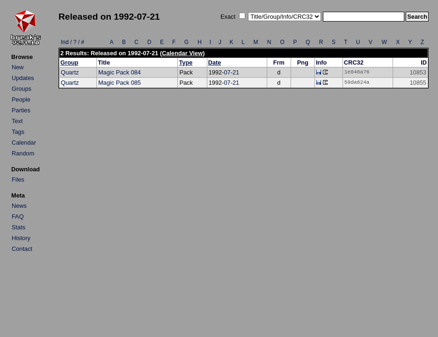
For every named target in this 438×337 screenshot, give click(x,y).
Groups (21, 88)
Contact (22, 248)
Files (18, 179)
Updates (23, 77)
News (19, 205)
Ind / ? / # (72, 42)
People (21, 99)
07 (227, 72)
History (21, 238)
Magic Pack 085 (119, 82)
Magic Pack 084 (119, 72)
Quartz (70, 72)
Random (23, 153)
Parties (21, 110)
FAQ (18, 216)
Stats (18, 227)
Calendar (24, 142)
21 (236, 72)
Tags (18, 131)
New (18, 67)
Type (185, 62)
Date (214, 62)
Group (69, 62)
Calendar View (182, 53)
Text (17, 121)
